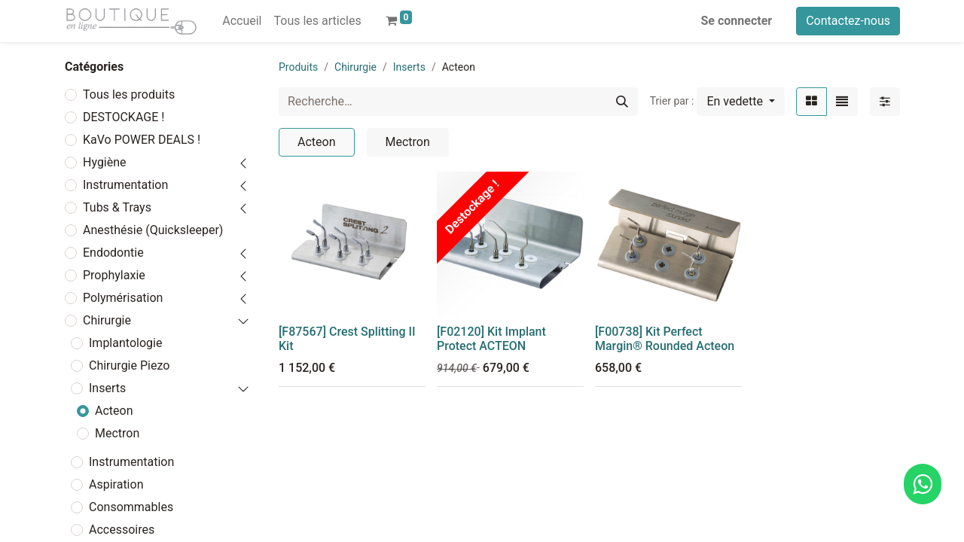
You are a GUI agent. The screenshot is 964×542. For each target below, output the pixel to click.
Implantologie (125, 343)
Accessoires (121, 529)
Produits (298, 67)
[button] (741, 101)
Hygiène (105, 162)
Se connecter (737, 21)
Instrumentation (125, 185)
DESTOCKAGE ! (123, 117)
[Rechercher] (622, 101)
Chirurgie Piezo (129, 365)
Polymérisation (123, 298)
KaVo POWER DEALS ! (141, 139)
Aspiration (116, 484)
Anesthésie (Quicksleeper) (153, 230)
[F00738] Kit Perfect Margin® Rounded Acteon (664, 338)
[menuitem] (241, 21)
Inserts (107, 388)
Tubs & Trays (117, 207)
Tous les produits (129, 94)
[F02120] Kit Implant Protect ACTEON (491, 338)
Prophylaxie (114, 275)
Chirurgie (107, 320)
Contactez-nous (848, 21)
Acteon (114, 410)
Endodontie (113, 252)
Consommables (131, 507)
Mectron (117, 433)
